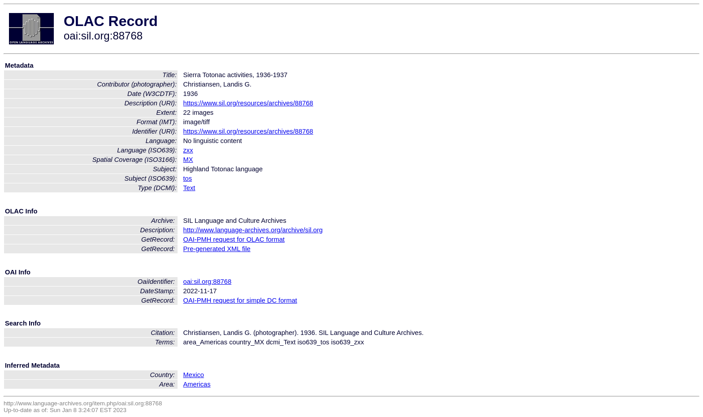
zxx (188, 150)
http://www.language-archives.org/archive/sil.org (253, 230)
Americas (197, 384)
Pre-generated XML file (217, 248)
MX (188, 159)
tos (187, 178)
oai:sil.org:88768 (207, 281)
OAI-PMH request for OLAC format (234, 239)
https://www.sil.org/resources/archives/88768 (248, 103)
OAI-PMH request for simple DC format (240, 300)
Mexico (193, 374)
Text (189, 187)
